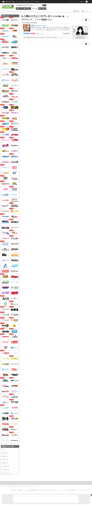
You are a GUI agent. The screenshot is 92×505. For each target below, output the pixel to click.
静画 (10, 1)
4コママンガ (6, 466)
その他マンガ (6, 469)
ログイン (72, 1)
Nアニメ (32, 1)
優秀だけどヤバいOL (38, 26)
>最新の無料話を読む (80, 37)
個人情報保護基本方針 (34, 490)
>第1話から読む (80, 36)
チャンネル (18, 1)
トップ (20, 8)
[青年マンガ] (40, 34)
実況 (28, 1)
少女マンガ (5, 459)
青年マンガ (5, 456)
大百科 (24, 1)
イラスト (28, 8)
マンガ (35, 8)
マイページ (86, 11)
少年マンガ (5, 452)
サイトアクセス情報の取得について (69, 490)
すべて (4, 449)
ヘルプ (25, 490)
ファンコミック (6, 473)
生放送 (13, 1)
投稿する (78, 11)
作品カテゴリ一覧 (7, 446)
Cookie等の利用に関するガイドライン (50, 490)
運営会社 (14, 490)
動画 (6, 1)
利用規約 (20, 490)
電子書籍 (43, 8)
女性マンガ (5, 463)
